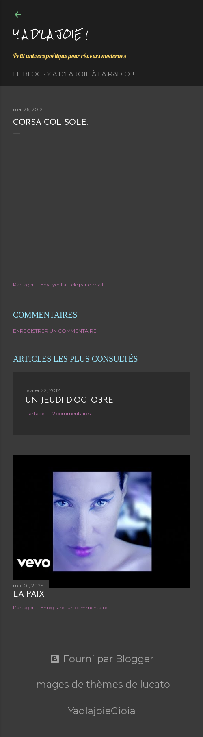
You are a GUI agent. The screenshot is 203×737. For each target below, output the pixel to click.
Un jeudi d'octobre (69, 401)
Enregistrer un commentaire (55, 331)
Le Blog (27, 74)
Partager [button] (23, 284)
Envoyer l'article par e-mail (71, 284)
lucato (155, 684)
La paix (28, 595)
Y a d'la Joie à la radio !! (90, 74)
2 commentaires (71, 413)
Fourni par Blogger (101, 659)
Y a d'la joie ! (50, 34)
